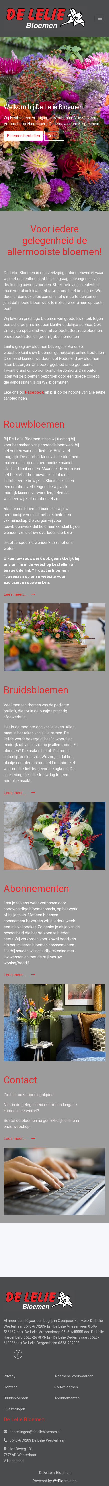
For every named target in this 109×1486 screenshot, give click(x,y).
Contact (54, 135)
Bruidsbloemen (16, 1398)
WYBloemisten (65, 1481)
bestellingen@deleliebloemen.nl (32, 1432)
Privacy (9, 1376)
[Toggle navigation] (99, 18)
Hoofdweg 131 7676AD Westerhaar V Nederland (20, 1455)
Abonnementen (67, 1398)
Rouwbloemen (66, 1387)
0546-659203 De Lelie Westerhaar (34, 1440)
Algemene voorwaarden (73, 1376)
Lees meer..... (19, 594)
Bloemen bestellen (23, 135)
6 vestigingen (14, 1409)
